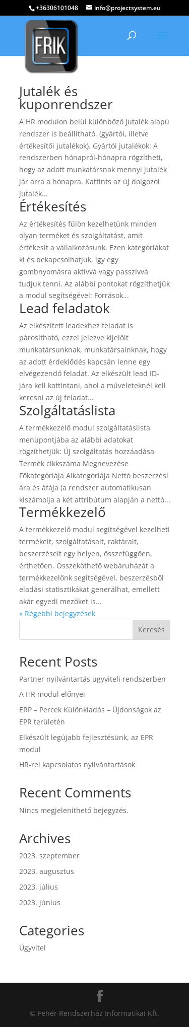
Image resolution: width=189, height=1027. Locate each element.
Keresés (151, 629)
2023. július (38, 887)
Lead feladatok (64, 308)
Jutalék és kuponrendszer (66, 97)
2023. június (39, 902)
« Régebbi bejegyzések (57, 613)
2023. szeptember (49, 855)
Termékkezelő (62, 512)
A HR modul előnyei (52, 694)
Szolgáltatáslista (67, 410)
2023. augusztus (46, 871)
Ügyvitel (32, 947)
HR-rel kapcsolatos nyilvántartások (77, 764)
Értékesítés (52, 206)
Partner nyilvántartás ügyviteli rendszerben (92, 679)
